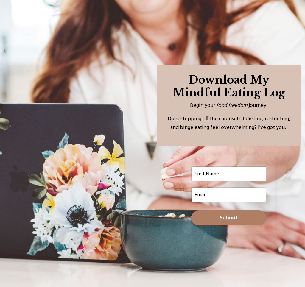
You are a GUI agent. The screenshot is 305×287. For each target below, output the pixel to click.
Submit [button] (229, 218)
